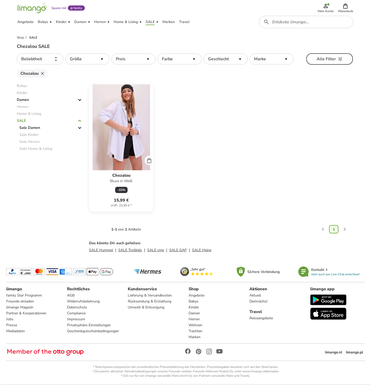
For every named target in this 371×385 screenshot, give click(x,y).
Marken (195, 338)
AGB (71, 296)
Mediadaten (15, 332)
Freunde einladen (20, 302)
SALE (21, 121)
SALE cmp (155, 251)
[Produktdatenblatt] (121, 149)
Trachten (195, 332)
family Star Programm (24, 296)
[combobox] (306, 22)
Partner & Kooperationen (26, 314)
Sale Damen (29, 128)
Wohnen (195, 326)
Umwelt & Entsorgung (146, 308)
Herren (194, 320)
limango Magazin (19, 308)
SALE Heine (201, 251)
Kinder (194, 308)
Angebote (196, 296)
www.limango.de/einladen (260, 372)
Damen (23, 100)
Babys (193, 302)
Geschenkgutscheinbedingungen (93, 332)
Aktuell (255, 296)
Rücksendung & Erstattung (149, 302)
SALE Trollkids (130, 251)
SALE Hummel (101, 251)
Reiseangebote (261, 319)
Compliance (76, 314)
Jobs (9, 320)
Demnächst (258, 302)
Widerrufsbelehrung (83, 302)
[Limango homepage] (32, 8)
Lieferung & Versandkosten (150, 296)
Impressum (76, 320)
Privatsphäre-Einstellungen (89, 326)
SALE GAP (178, 251)
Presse (11, 326)
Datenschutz (77, 308)
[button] (345, 8)
